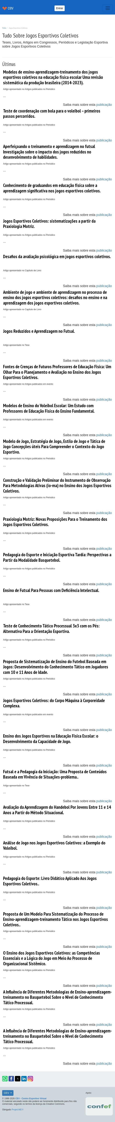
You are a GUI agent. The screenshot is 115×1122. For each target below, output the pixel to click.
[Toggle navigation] (108, 8)
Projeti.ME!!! (17, 1109)
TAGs (4, 28)
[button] (5, 1078)
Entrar (59, 8)
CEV (7, 1092)
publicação (104, 104)
